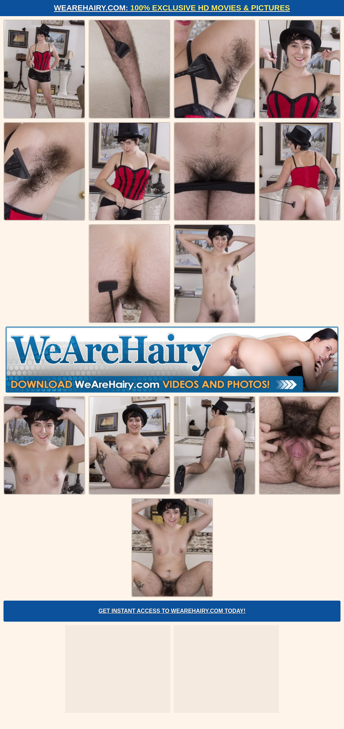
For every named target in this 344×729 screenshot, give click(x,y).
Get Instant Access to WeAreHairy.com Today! (172, 611)
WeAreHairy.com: (172, 8)
